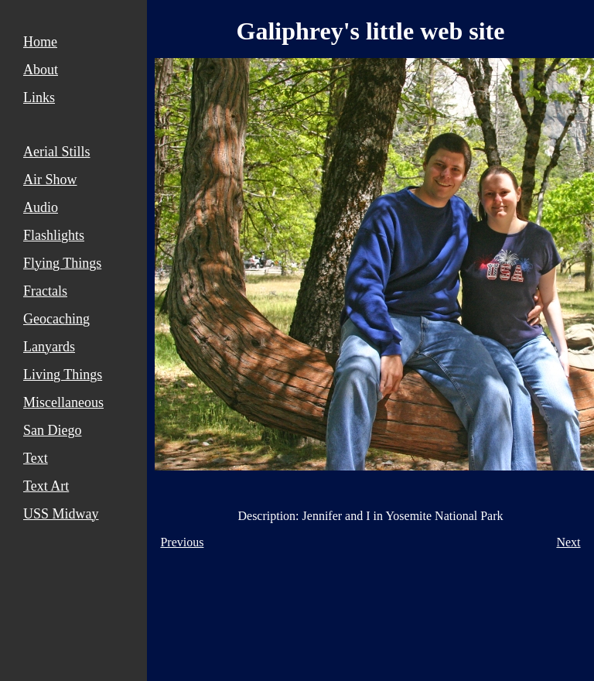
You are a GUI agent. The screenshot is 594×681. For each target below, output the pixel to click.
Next (568, 542)
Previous (181, 542)
